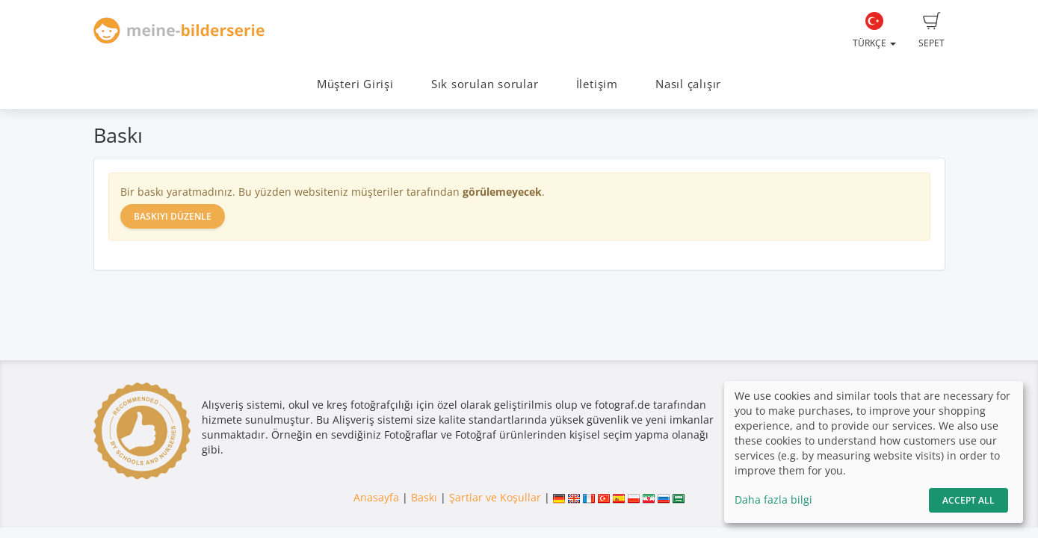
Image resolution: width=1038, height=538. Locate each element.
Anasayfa (376, 497)
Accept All (968, 500)
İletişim (597, 84)
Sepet (931, 30)
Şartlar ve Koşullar (495, 497)
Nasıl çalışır (688, 84)
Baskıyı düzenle (172, 216)
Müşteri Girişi (355, 84)
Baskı (424, 497)
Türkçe (874, 30)
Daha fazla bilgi (773, 499)
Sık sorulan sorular (485, 84)
